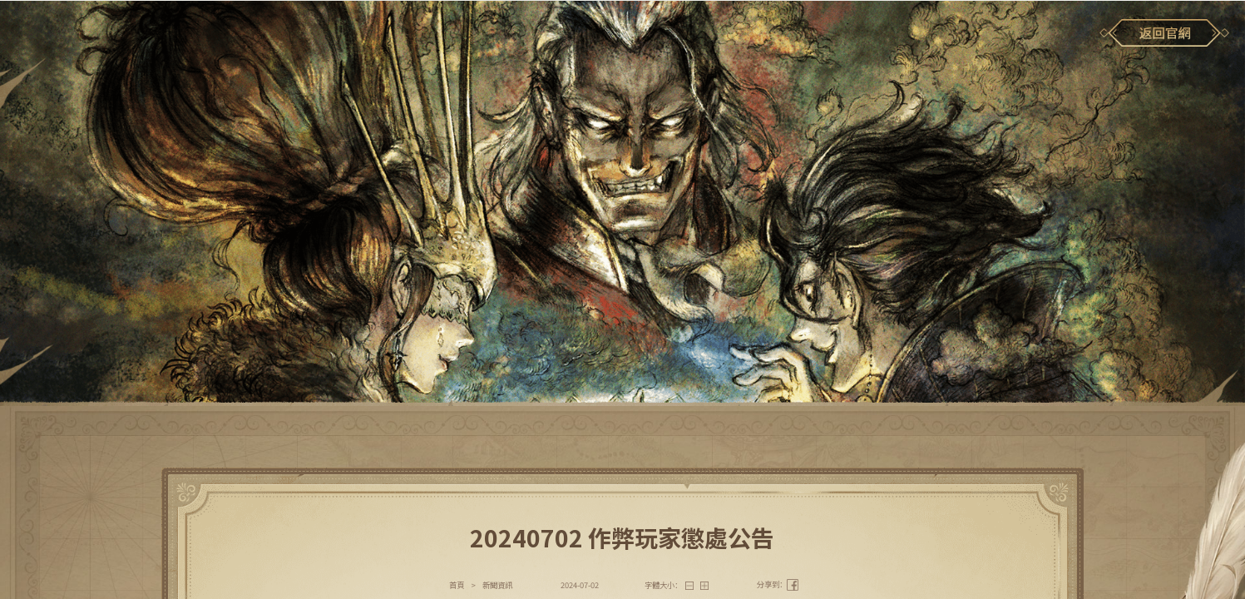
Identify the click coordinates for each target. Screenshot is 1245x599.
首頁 (456, 585)
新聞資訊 (497, 585)
